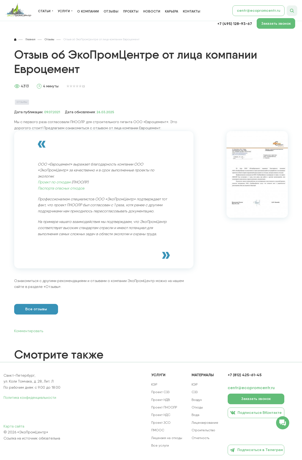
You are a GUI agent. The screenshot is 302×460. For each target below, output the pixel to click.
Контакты (191, 11)
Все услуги (160, 445)
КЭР (195, 384)
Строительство (203, 430)
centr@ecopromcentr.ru (258, 10)
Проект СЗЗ (160, 392)
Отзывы (111, 11)
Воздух (197, 400)
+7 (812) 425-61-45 (245, 374)
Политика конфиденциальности (30, 397)
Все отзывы (36, 309)
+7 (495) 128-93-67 (234, 23)
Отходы (197, 407)
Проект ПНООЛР (164, 407)
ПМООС (157, 430)
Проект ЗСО (161, 422)
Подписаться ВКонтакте (256, 412)
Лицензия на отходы (166, 438)
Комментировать (28, 331)
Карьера (171, 11)
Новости (151, 11)
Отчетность (200, 438)
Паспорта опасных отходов (61, 188)
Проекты (130, 11)
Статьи (44, 11)
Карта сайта (14, 426)
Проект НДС (160, 415)
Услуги (64, 11)
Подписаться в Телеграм (256, 450)
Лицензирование (205, 422)
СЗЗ (194, 392)
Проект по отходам (54, 182)
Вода (195, 415)
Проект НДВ (160, 400)
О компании (88, 11)
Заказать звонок (276, 23)
